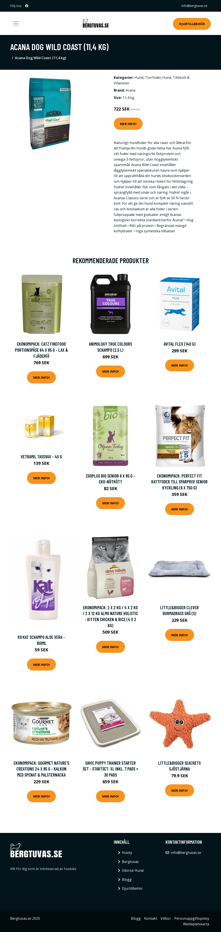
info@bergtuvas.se (194, 6)
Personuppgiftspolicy (191, 918)
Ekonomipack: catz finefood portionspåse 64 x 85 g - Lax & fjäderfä (41, 349)
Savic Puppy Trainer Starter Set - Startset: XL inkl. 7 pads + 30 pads (110, 768)
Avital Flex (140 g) (180, 344)
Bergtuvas (130, 861)
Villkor (166, 918)
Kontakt (150, 918)
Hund (138, 77)
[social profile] (27, 6)
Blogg (127, 879)
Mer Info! (128, 124)
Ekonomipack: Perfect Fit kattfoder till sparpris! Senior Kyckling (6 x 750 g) (179, 481)
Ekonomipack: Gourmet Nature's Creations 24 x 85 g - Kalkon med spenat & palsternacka (41, 768)
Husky (127, 852)
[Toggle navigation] (16, 23)
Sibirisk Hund (133, 870)
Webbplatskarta (196, 924)
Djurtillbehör (192, 24)
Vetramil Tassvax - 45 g (41, 456)
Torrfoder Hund (158, 77)
